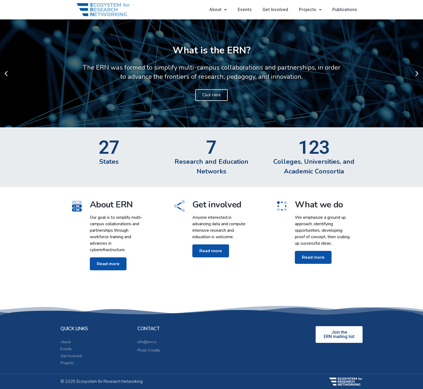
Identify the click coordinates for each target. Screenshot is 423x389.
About (218, 10)
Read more (108, 275)
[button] (6, 73)
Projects (310, 10)
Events (245, 9)
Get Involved (275, 9)
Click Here (211, 95)
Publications (344, 9)
